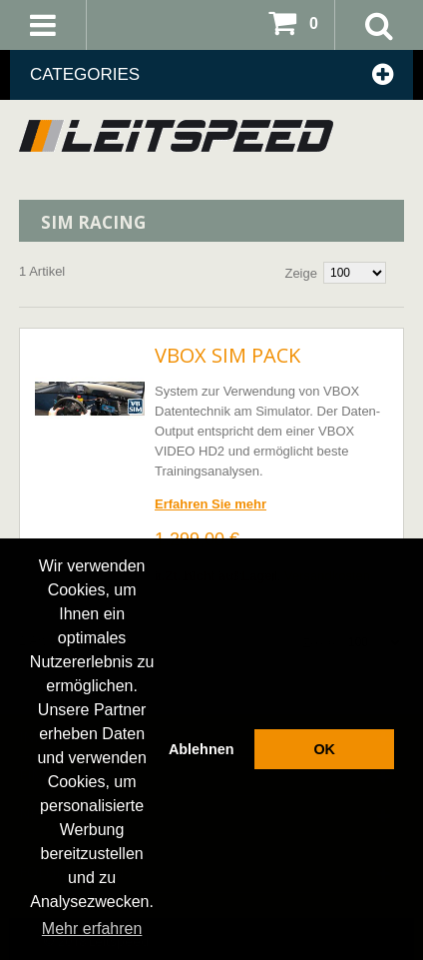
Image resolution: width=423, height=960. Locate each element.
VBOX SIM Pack (227, 355)
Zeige (300, 273)
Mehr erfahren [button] (92, 928)
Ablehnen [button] (201, 749)
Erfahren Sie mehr (210, 503)
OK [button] (324, 749)
